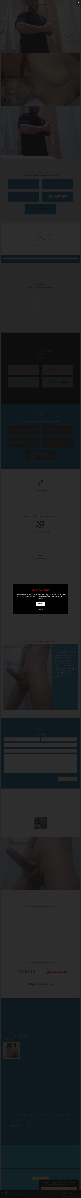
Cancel (40, 609)
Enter (40, 603)
